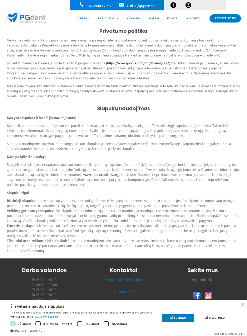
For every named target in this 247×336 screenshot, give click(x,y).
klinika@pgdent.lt (140, 6)
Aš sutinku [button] (178, 318)
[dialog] (123, 318)
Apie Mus (84, 18)
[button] (83, 331)
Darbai (154, 18)
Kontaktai (193, 18)
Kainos (172, 18)
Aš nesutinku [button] (215, 318)
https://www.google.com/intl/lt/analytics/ (138, 63)
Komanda (134, 18)
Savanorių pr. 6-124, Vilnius (123, 280)
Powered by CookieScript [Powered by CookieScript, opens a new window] (228, 333)
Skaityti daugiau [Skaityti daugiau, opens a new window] (48, 316)
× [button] (242, 304)
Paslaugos (108, 18)
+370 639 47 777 (99, 6)
